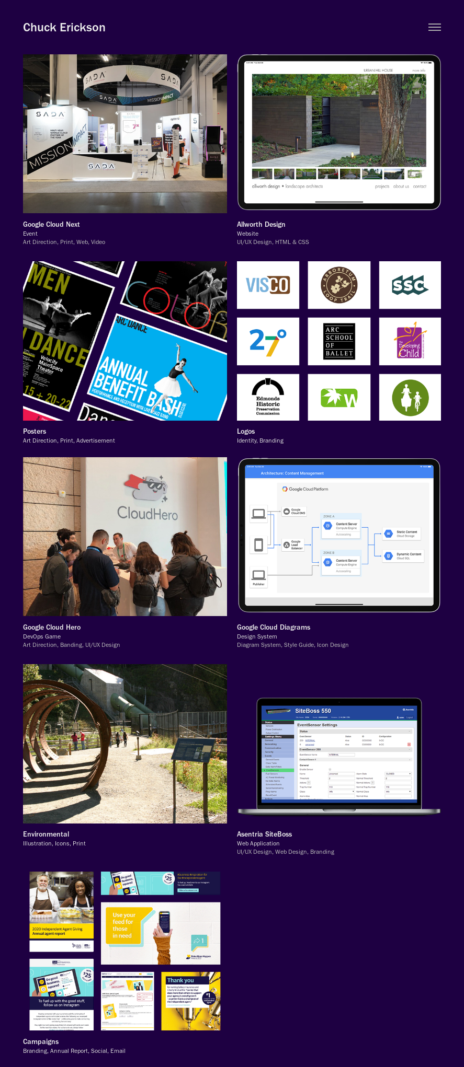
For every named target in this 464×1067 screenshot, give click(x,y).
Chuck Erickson (64, 26)
